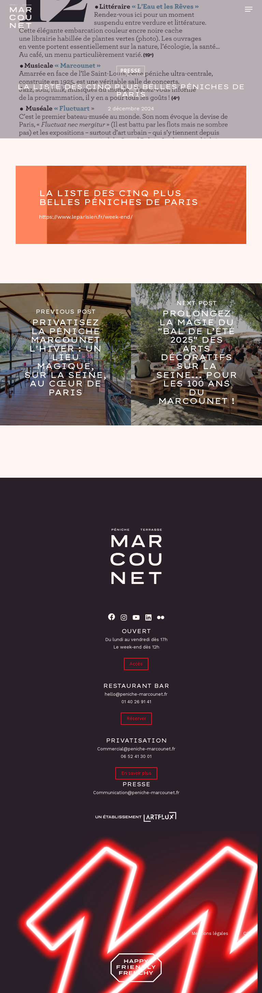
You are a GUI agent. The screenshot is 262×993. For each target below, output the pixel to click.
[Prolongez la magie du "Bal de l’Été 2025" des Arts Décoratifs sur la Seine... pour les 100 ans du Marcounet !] (196, 354)
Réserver (136, 718)
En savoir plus (136, 773)
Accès (136, 663)
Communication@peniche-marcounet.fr (136, 792)
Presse (130, 70)
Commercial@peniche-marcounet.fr (136, 748)
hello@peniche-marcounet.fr (136, 694)
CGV (247, 933)
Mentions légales (209, 933)
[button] (248, 9)
